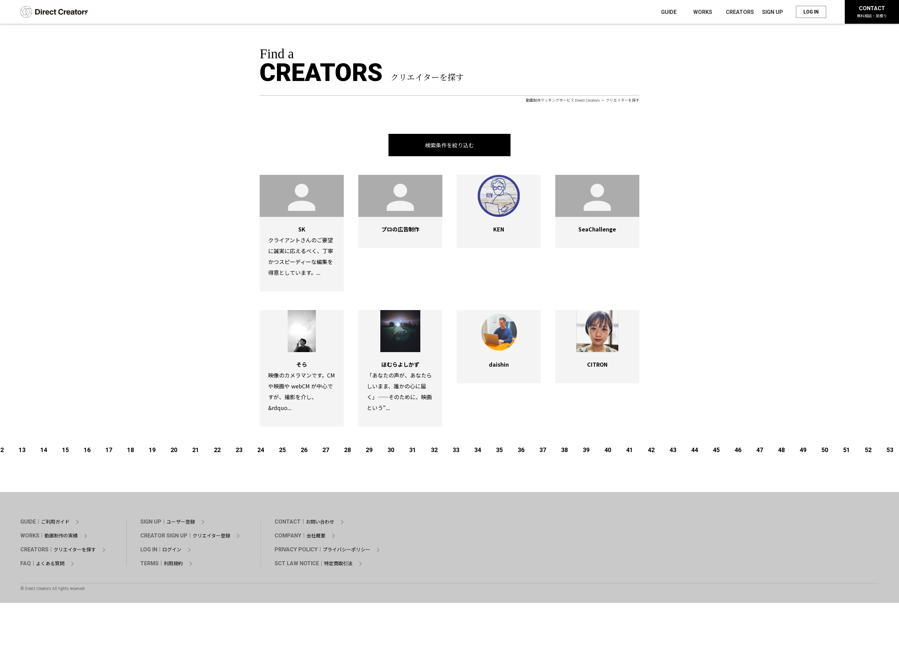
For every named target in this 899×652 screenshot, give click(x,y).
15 (65, 451)
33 (456, 451)
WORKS (49, 538)
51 (846, 451)
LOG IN (811, 13)
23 (239, 451)
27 (325, 451)
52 (868, 451)
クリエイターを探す (622, 102)
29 (369, 451)
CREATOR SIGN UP (185, 538)
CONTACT (872, 12)
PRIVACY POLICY (322, 551)
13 (22, 451)
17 (108, 451)
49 (803, 451)
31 (412, 451)
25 (282, 451)
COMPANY (300, 538)
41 (629, 451)
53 (889, 451)
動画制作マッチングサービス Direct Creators (563, 102)
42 (651, 451)
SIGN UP (167, 524)
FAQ (42, 565)
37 (542, 451)
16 (87, 451)
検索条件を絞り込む (449, 147)
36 (521, 451)
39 (586, 451)
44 (694, 451)
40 (607, 451)
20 (174, 451)
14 (43, 451)
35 (499, 451)
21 (195, 451)
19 (152, 451)
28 (347, 451)
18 (130, 451)
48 (781, 451)
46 (738, 451)
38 (564, 451)
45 (716, 451)
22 (217, 451)
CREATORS (58, 551)
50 (824, 451)
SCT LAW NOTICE (314, 565)
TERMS (161, 565)
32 (434, 451)
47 (759, 451)
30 (390, 451)
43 (673, 451)
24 (260, 451)
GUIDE (44, 524)
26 (304, 451)
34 (477, 451)
